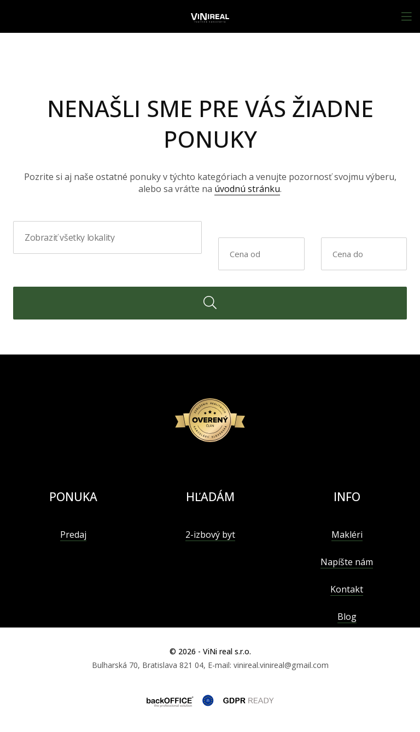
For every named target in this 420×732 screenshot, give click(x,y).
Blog (347, 617)
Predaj (73, 534)
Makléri (347, 534)
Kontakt (346, 589)
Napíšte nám (346, 562)
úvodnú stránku (247, 189)
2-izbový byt (210, 534)
